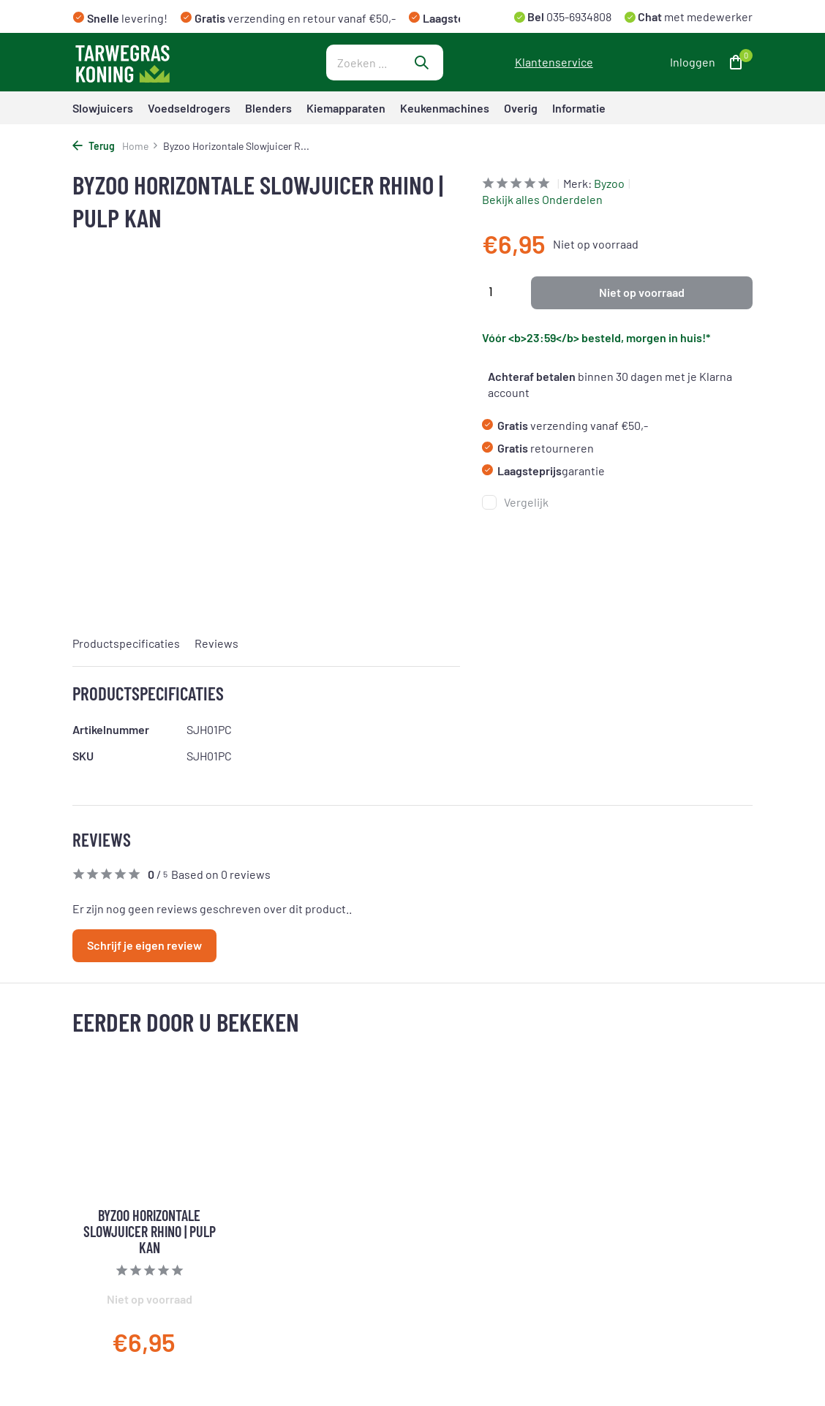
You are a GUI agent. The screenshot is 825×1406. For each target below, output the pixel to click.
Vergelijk (515, 502)
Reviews (216, 643)
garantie (543, 470)
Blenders (268, 108)
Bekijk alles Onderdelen (542, 199)
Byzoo (609, 183)
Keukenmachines (444, 108)
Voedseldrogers (189, 108)
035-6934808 (577, 16)
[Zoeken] (384, 62)
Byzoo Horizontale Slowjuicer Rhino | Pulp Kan (149, 1231)
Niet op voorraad (642, 292)
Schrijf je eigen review (144, 945)
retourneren (538, 448)
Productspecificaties (126, 643)
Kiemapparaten (345, 108)
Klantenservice (554, 62)
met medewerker (694, 16)
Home (140, 146)
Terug (93, 146)
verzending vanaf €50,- (565, 425)
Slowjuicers (102, 108)
